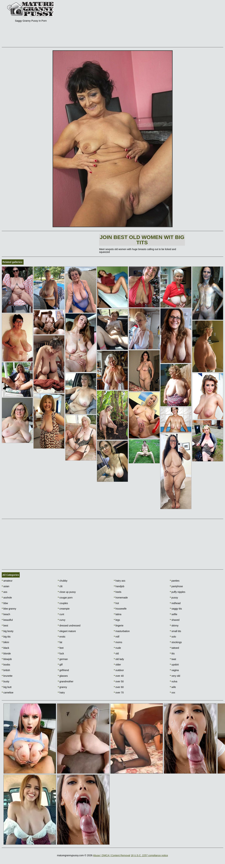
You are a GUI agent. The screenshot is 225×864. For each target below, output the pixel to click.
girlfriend (63, 670)
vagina (174, 670)
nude (117, 647)
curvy (61, 619)
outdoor (119, 670)
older (117, 664)
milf (116, 636)
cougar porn (65, 597)
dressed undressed (69, 625)
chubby (63, 580)
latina (117, 614)
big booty (7, 631)
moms (118, 642)
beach (6, 614)
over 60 (119, 687)
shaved (174, 619)
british (6, 670)
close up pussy (67, 592)
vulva (173, 681)
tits (172, 653)
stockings (176, 642)
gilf (60, 664)
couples (63, 603)
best (5, 625)
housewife (120, 608)
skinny (174, 625)
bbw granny (9, 608)
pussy (174, 597)
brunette (7, 675)
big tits (6, 636)
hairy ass (119, 580)
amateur (7, 580)
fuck (61, 653)
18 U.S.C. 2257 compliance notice (149, 855)
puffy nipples (177, 592)
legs (117, 619)
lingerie (118, 625)
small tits (175, 631)
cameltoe (7, 692)
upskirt (174, 664)
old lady (119, 659)
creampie (64, 608)
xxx (172, 692)
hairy (61, 692)
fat (60, 642)
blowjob (7, 659)
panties (174, 580)
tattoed (174, 647)
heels (117, 592)
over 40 (119, 675)
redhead (175, 603)
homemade (121, 597)
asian (5, 586)
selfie (173, 614)
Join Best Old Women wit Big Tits (142, 239)
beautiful (7, 619)
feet (61, 647)
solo (173, 636)
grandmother (65, 681)
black (5, 647)
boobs (6, 664)
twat (173, 659)
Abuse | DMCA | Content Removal (111, 855)
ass (4, 592)
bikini (5, 642)
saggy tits (176, 608)
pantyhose (176, 586)
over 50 (119, 681)
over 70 (119, 692)
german (63, 659)
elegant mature (67, 631)
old (116, 653)
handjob (119, 586)
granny (62, 687)
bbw (5, 603)
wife (173, 687)
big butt (6, 687)
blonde (6, 653)
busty (5, 681)
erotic (62, 636)
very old (175, 675)
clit (60, 586)
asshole (7, 597)
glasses (63, 675)
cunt (61, 614)
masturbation (122, 631)
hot (116, 603)
